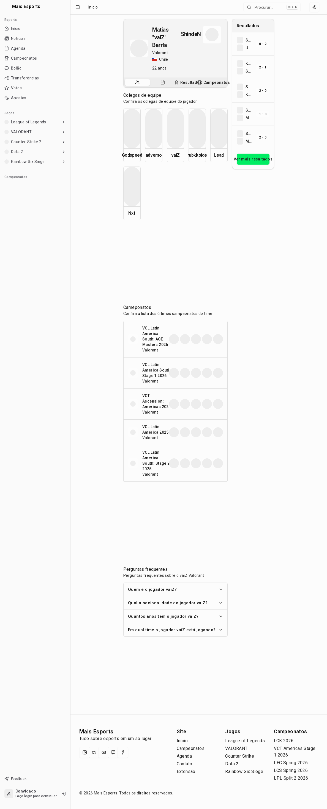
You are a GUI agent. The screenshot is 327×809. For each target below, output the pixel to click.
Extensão (186, 771)
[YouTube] (103, 752)
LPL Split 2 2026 (291, 778)
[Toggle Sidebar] (70, 404)
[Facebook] (122, 752)
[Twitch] (113, 752)
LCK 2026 (283, 740)
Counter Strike (239, 756)
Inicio (93, 7)
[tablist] (175, 82)
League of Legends (245, 740)
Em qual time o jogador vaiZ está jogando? (175, 629)
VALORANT (236, 748)
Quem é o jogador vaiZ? (175, 589)
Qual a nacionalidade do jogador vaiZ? (175, 602)
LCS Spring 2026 (291, 770)
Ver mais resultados (253, 159)
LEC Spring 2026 (291, 762)
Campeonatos (191, 748)
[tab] (137, 82)
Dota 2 (231, 763)
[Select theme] (314, 7)
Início (182, 740)
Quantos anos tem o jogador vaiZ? (175, 616)
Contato (184, 763)
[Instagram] (84, 752)
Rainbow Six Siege (244, 771)
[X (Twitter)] (94, 752)
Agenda (184, 756)
